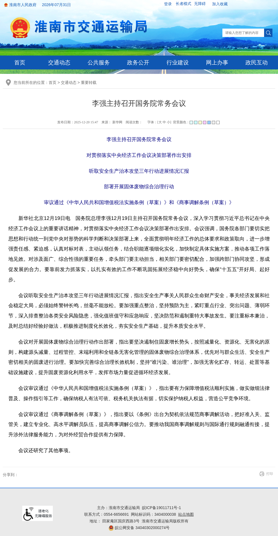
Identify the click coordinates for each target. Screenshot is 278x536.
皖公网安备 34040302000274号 (139, 527)
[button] (183, 4)
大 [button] (160, 122)
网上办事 (217, 62)
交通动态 (59, 62)
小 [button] (168, 122)
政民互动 (256, 62)
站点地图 (186, 514)
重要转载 (88, 82)
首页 (19, 62)
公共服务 (99, 62)
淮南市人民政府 (22, 4)
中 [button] (164, 122)
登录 (168, 4)
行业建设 (178, 62)
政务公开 (138, 62)
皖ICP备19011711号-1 (161, 507)
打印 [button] (269, 474)
